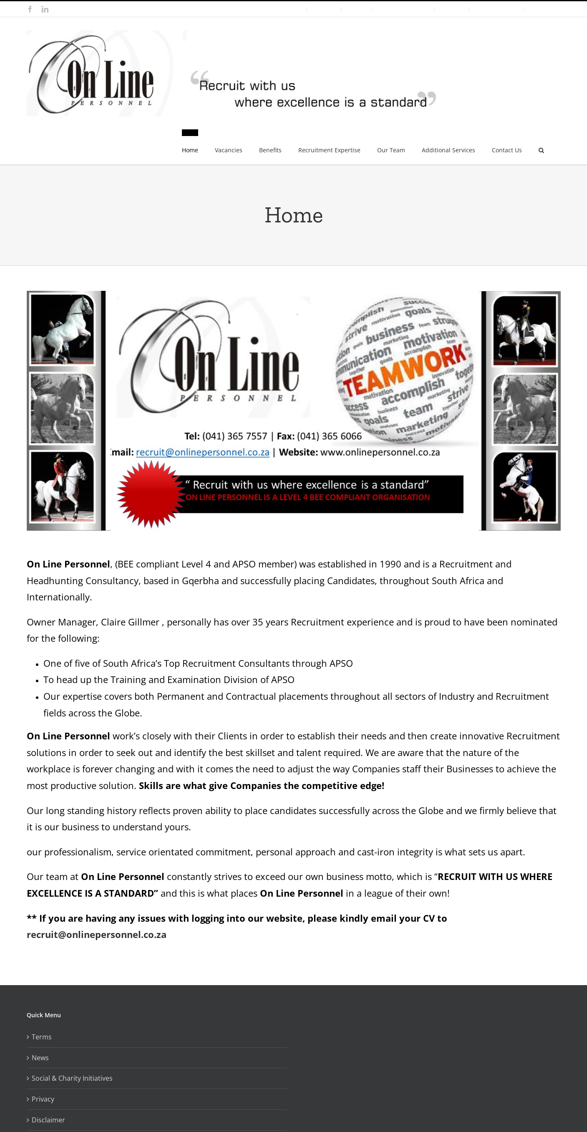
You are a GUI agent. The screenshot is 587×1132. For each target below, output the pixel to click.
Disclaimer (48, 1119)
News (40, 1057)
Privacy (43, 1099)
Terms (42, 1036)
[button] (541, 146)
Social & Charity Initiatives (72, 1078)
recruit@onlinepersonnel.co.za (96, 934)
